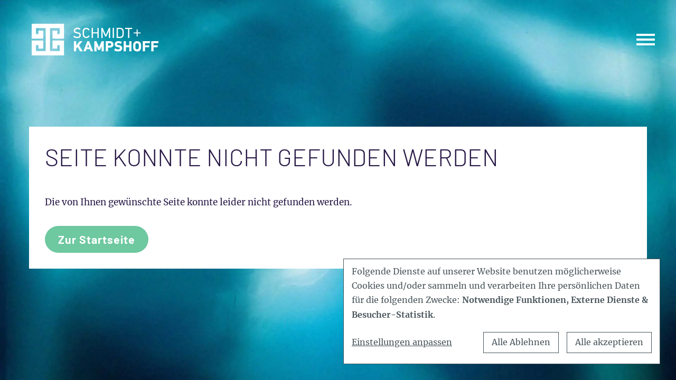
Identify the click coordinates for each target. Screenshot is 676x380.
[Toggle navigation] (645, 39)
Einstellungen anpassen (402, 342)
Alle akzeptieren (609, 342)
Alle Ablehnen (521, 342)
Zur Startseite (96, 239)
